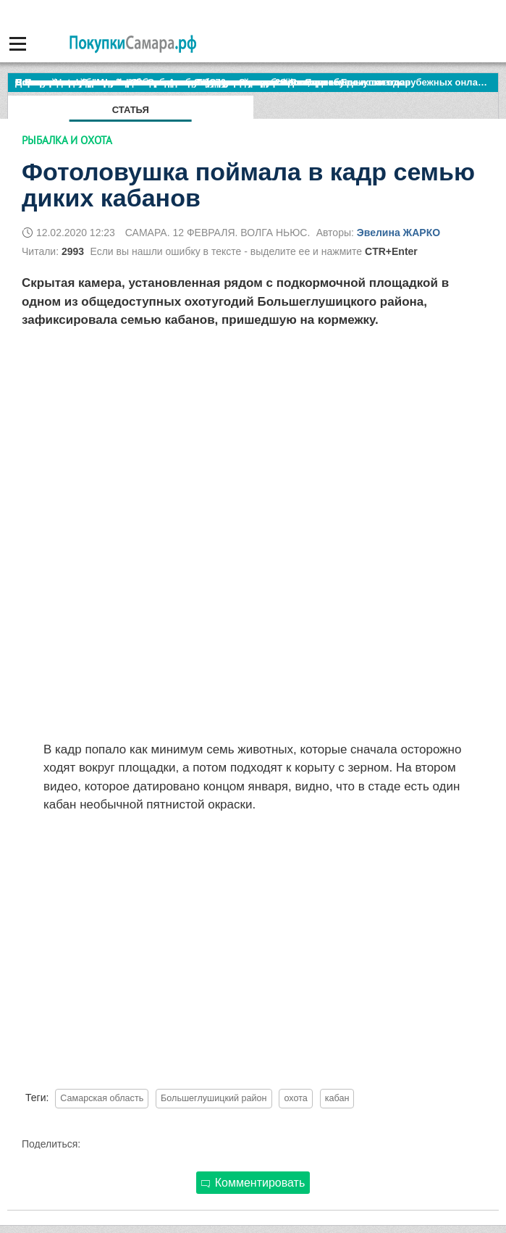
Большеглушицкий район (213, 1098)
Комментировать (253, 1182)
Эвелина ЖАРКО (398, 232)
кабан (337, 1098)
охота (295, 1098)
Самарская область (101, 1098)
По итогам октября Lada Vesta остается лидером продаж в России (169, 82)
